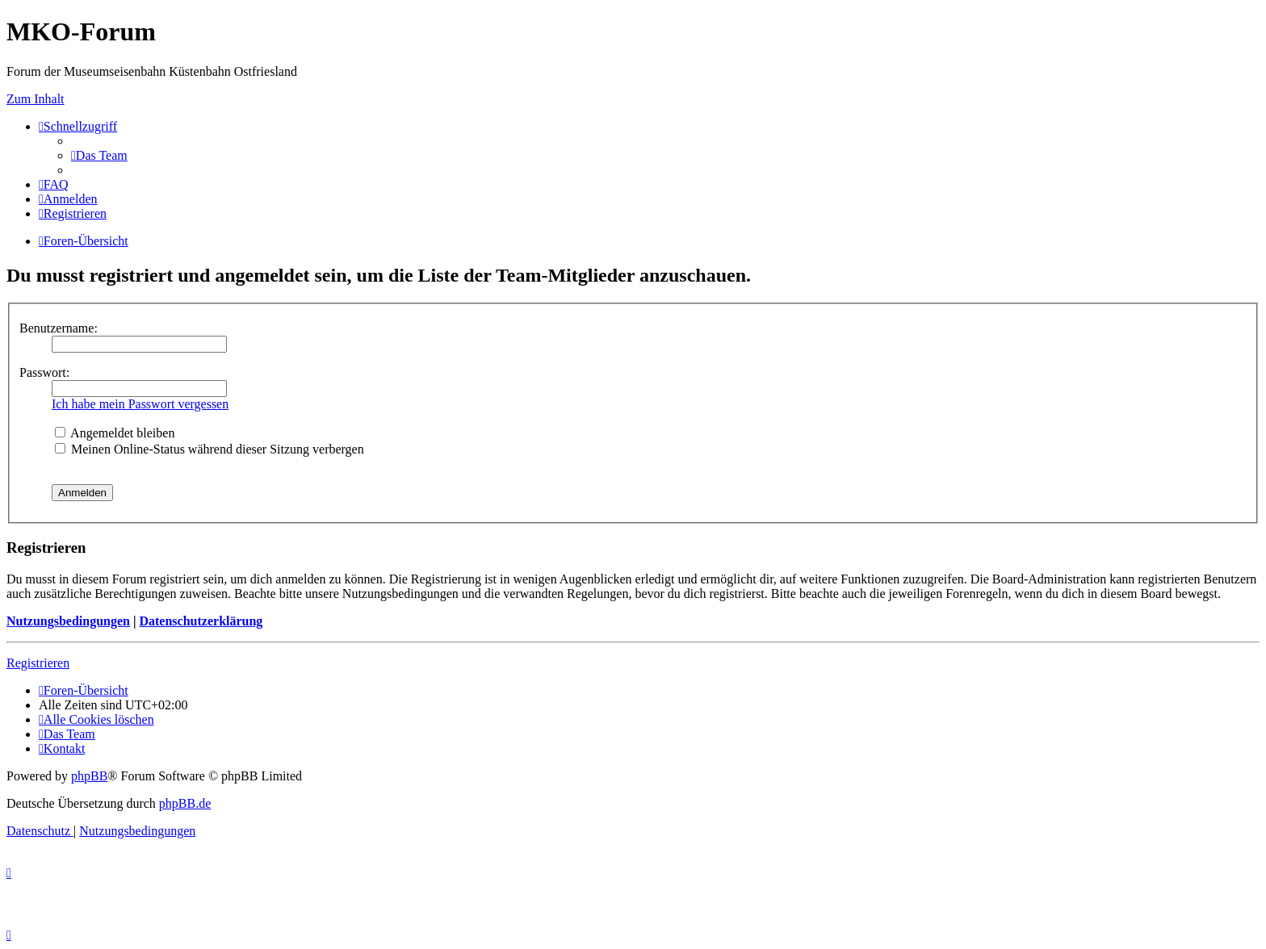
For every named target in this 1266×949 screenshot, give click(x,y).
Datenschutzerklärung (200, 621)
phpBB (89, 776)
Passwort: (44, 372)
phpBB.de (185, 803)
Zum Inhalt (35, 99)
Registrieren (37, 663)
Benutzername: (58, 328)
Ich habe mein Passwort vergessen (140, 404)
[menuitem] (99, 155)
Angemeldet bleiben (114, 433)
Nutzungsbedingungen (68, 621)
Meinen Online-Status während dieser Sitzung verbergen (209, 449)
